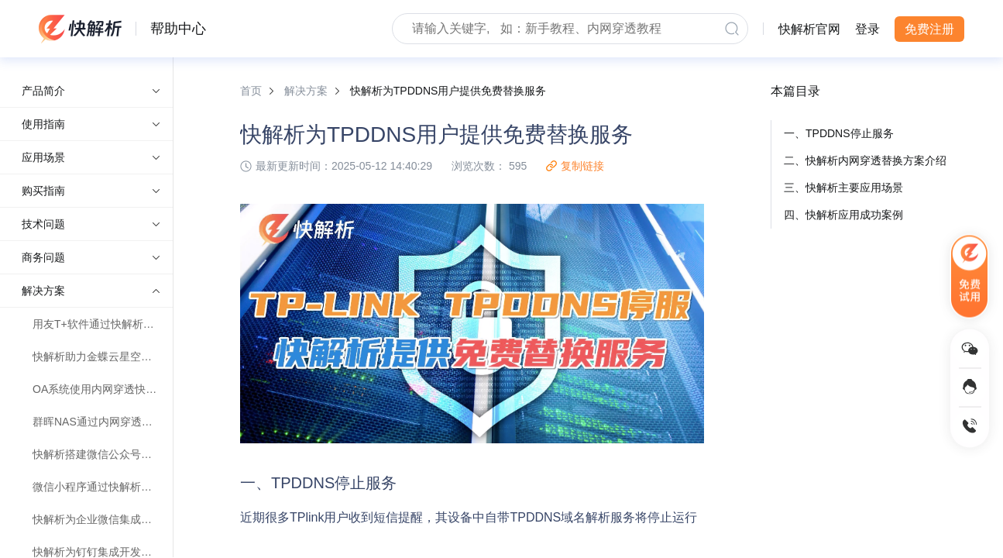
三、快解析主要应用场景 (843, 187)
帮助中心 (178, 29)
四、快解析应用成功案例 (843, 214)
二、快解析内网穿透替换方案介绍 (865, 160)
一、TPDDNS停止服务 (839, 133)
